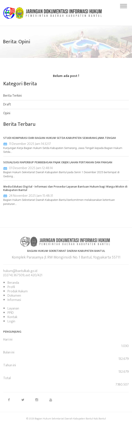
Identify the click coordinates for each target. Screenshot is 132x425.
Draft (7, 104)
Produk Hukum (18, 291)
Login (11, 321)
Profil (11, 287)
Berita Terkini (12, 96)
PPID (11, 313)
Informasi (14, 300)
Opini (6, 113)
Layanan (13, 308)
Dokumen (14, 296)
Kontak (12, 317)
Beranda (13, 283)
